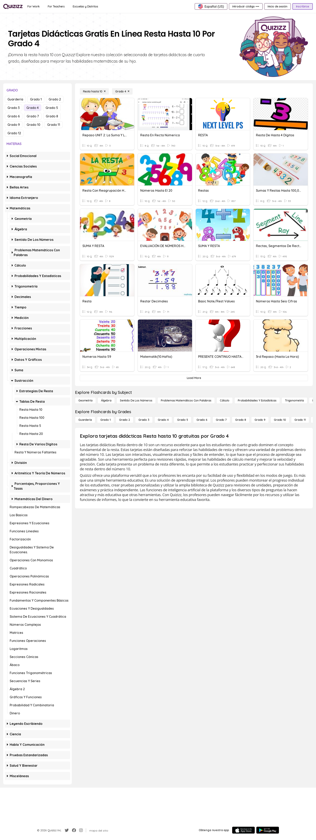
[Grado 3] (144, 420)
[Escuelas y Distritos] (85, 6)
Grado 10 (33, 125)
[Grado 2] (124, 420)
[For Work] (33, 6)
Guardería (15, 99)
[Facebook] (74, 830)
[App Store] (243, 830)
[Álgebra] (106, 400)
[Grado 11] (300, 420)
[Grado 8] (240, 420)
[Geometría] (85, 400)
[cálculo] (224, 400)
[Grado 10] (279, 420)
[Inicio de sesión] (277, 6)
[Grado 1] (105, 420)
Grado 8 (52, 116)
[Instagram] (81, 830)
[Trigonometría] (294, 400)
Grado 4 (32, 108)
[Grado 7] (221, 420)
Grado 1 (36, 99)
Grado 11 (53, 125)
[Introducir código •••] (246, 6)
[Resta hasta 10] (94, 91)
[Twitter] (67, 830)
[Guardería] (85, 420)
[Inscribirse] (302, 6)
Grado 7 (33, 116)
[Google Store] (267, 830)
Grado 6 (13, 116)
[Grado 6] (202, 420)
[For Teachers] (56, 6)
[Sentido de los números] (136, 400)
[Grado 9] (260, 420)
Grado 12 (14, 133)
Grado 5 (52, 108)
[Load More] (194, 378)
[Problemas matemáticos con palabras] (186, 400)
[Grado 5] (182, 420)
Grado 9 (13, 125)
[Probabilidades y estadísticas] (257, 400)
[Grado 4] (122, 91)
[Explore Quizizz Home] (13, 6)
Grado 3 (13, 108)
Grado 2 (55, 99)
